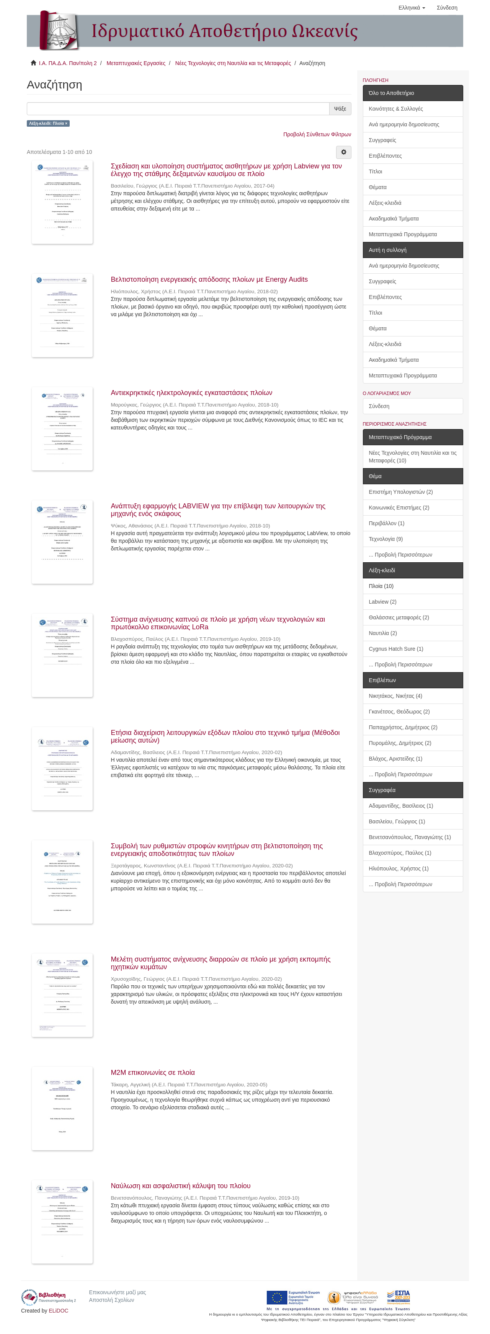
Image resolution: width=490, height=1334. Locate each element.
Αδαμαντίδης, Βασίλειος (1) (401, 806)
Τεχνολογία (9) (386, 539)
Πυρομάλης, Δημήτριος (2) (400, 743)
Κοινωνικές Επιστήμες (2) (399, 508)
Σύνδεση (379, 406)
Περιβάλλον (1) (387, 523)
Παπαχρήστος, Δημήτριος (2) (403, 727)
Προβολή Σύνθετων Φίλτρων (317, 134)
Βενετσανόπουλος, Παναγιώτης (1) (410, 837)
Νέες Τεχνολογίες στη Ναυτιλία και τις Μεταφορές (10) (413, 457)
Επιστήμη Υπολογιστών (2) (401, 492)
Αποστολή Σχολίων (111, 1300)
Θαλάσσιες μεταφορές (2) (399, 617)
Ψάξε (340, 109)
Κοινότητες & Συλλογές (396, 109)
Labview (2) (383, 602)
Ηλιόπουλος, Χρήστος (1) (399, 868)
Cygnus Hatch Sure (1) (396, 649)
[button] (412, 7)
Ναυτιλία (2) (383, 633)
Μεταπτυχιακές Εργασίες (135, 63)
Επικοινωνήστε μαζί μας (117, 1292)
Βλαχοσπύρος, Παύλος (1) (400, 853)
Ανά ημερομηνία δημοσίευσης (404, 124)
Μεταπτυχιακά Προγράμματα (403, 234)
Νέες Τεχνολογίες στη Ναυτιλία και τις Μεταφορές (233, 63)
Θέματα (378, 187)
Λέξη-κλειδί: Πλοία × (48, 123)
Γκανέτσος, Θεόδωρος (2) (399, 712)
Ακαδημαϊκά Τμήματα (394, 219)
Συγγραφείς (383, 140)
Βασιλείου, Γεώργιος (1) (397, 821)
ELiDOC (58, 1311)
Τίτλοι (375, 171)
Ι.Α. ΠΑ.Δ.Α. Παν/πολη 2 (68, 63)
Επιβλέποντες (385, 156)
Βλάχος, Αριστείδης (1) (396, 759)
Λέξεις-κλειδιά (385, 203)
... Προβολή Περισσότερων (401, 555)
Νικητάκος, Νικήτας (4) (396, 696)
